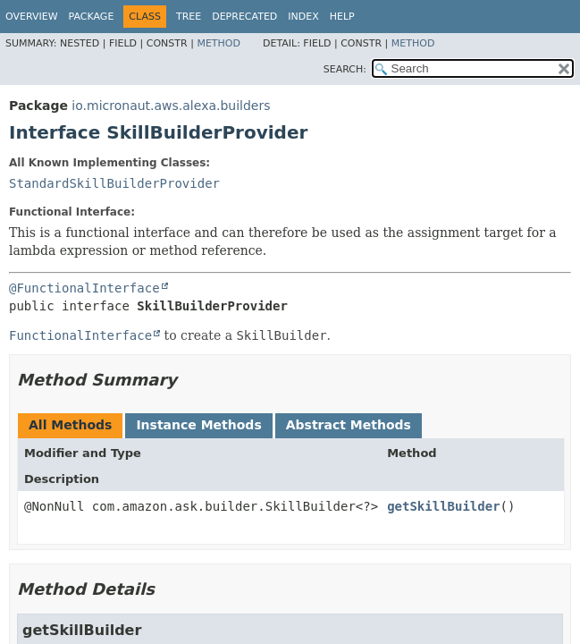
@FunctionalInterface (84, 288)
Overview (31, 16)
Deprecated (244, 16)
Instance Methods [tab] (198, 425)
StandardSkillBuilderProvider (114, 183)
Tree (188, 16)
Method (218, 43)
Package (91, 16)
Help (342, 16)
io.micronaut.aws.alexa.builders (170, 105)
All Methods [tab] (70, 425)
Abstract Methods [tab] (348, 425)
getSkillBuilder (443, 506)
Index (303, 16)
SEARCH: (345, 69)
